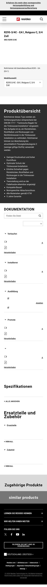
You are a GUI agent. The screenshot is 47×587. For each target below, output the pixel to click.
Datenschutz (34, 563)
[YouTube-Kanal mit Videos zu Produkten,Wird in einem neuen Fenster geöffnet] (17, 534)
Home (23, 19)
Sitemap (22, 569)
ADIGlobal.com (23, 563)
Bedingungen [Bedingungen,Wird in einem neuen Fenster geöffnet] (10, 566)
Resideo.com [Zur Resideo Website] (11, 563)
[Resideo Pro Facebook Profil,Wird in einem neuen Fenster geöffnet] (11, 534)
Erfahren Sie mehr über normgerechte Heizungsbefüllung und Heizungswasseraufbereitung (23, 5)
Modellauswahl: (10, 78)
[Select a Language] (33, 223)
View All (9, 441)
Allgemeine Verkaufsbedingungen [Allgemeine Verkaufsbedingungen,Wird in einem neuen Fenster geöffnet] (28, 566)
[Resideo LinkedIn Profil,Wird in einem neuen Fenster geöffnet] (23, 534)
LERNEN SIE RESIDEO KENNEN (21, 513)
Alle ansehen (13, 401)
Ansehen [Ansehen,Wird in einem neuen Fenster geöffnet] (39, 303)
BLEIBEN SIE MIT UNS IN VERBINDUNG (23, 545)
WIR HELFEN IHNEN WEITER (20, 521)
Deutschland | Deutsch (24, 554)
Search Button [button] (41, 19)
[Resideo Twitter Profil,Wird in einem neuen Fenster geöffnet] (5, 534)
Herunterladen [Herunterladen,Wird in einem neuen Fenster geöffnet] (10, 252)
